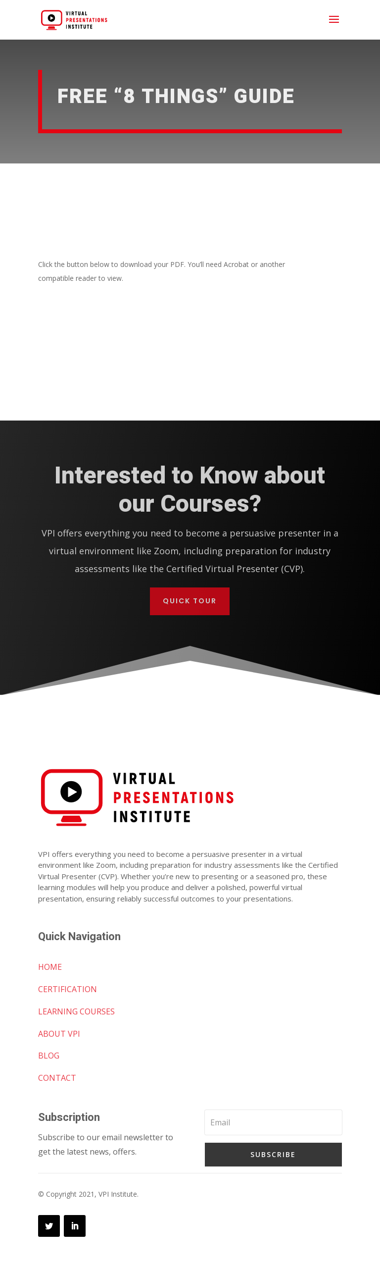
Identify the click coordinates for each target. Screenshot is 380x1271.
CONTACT (57, 1077)
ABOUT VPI (59, 1033)
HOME (50, 966)
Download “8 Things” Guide (175, 315)
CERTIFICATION (67, 989)
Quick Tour (190, 601)
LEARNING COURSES (76, 1011)
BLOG (48, 1055)
